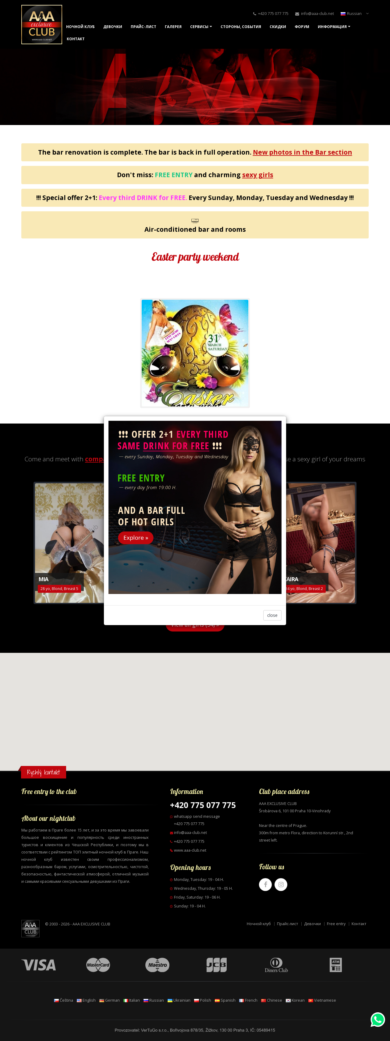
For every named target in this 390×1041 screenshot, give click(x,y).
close (272, 615)
